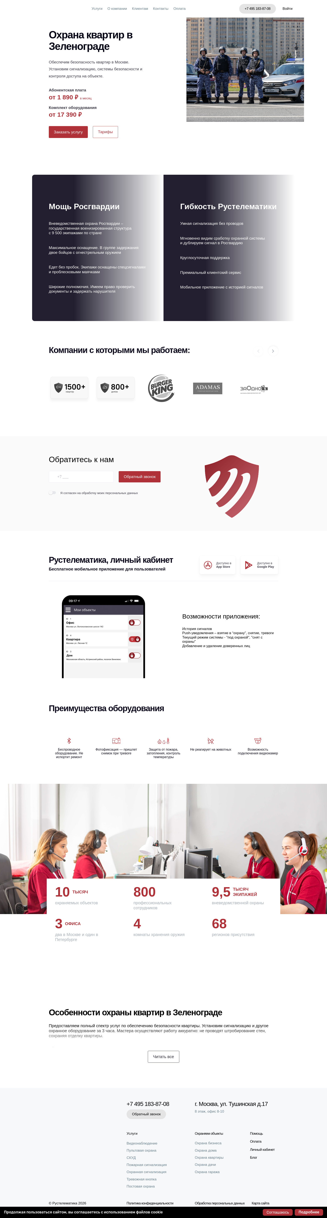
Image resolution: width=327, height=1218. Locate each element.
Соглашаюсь (278, 1212)
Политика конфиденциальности (150, 1203)
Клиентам (140, 9)
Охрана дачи (205, 1165)
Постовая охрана (141, 1186)
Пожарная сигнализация (147, 1165)
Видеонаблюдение (142, 1143)
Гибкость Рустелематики (228, 206)
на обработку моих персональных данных (107, 493)
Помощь (256, 1134)
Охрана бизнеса (208, 1143)
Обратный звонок (140, 476)
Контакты (160, 9)
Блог (253, 1158)
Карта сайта (260, 1203)
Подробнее (308, 1212)
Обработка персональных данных (220, 1203)
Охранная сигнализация (146, 1172)
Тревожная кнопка (141, 1179)
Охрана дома (206, 1150)
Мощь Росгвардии (84, 206)
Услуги (97, 9)
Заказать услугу (68, 132)
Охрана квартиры (209, 1158)
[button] (273, 351)
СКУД (131, 1158)
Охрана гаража (207, 1172)
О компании (117, 9)
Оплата (179, 9)
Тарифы (105, 132)
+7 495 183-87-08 (257, 9)
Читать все (163, 1056)
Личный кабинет (262, 1150)
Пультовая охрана (141, 1150)
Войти (288, 9)
